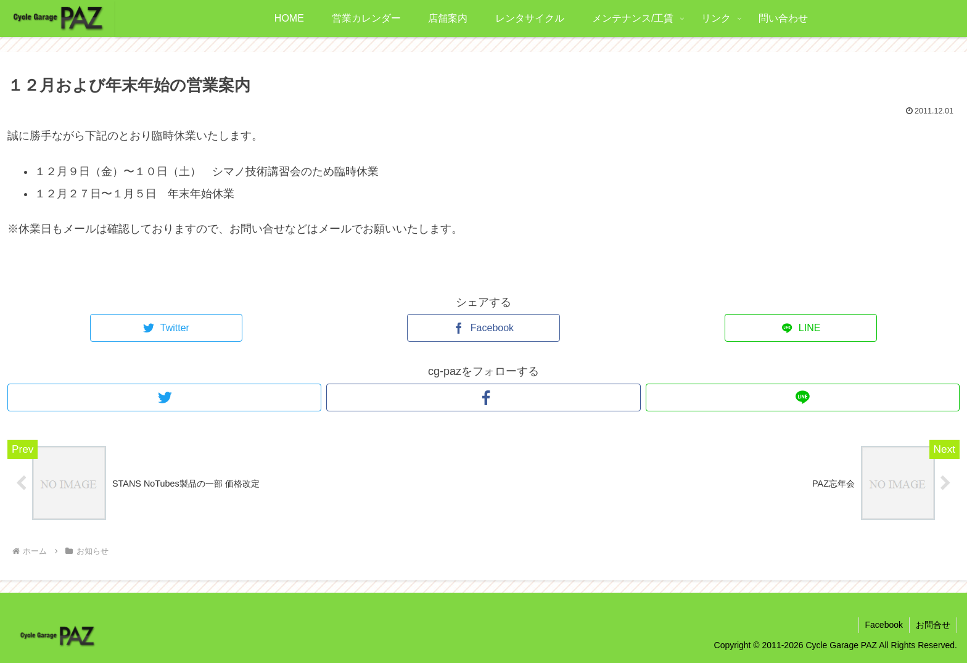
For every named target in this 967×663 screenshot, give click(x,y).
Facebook (884, 625)
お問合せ (933, 625)
